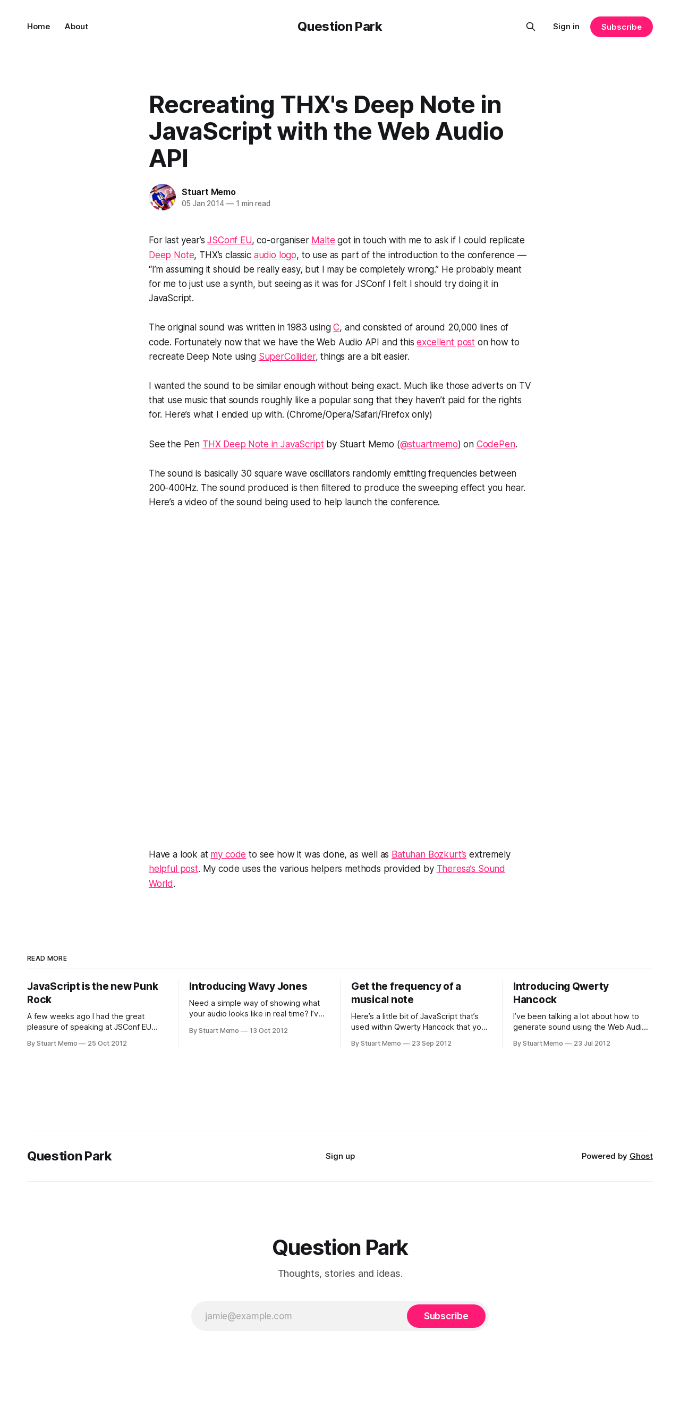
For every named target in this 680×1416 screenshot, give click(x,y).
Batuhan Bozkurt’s (429, 854)
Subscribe (621, 27)
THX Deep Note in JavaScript (263, 444)
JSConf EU (229, 240)
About (76, 26)
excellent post (445, 342)
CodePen (496, 444)
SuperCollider (287, 356)
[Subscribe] (446, 1316)
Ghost (641, 1156)
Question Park (340, 26)
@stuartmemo (429, 444)
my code (228, 854)
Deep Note (171, 255)
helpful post (173, 868)
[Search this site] (530, 26)
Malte (323, 240)
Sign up (340, 1156)
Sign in (566, 26)
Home (38, 26)
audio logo (275, 255)
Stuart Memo (209, 191)
